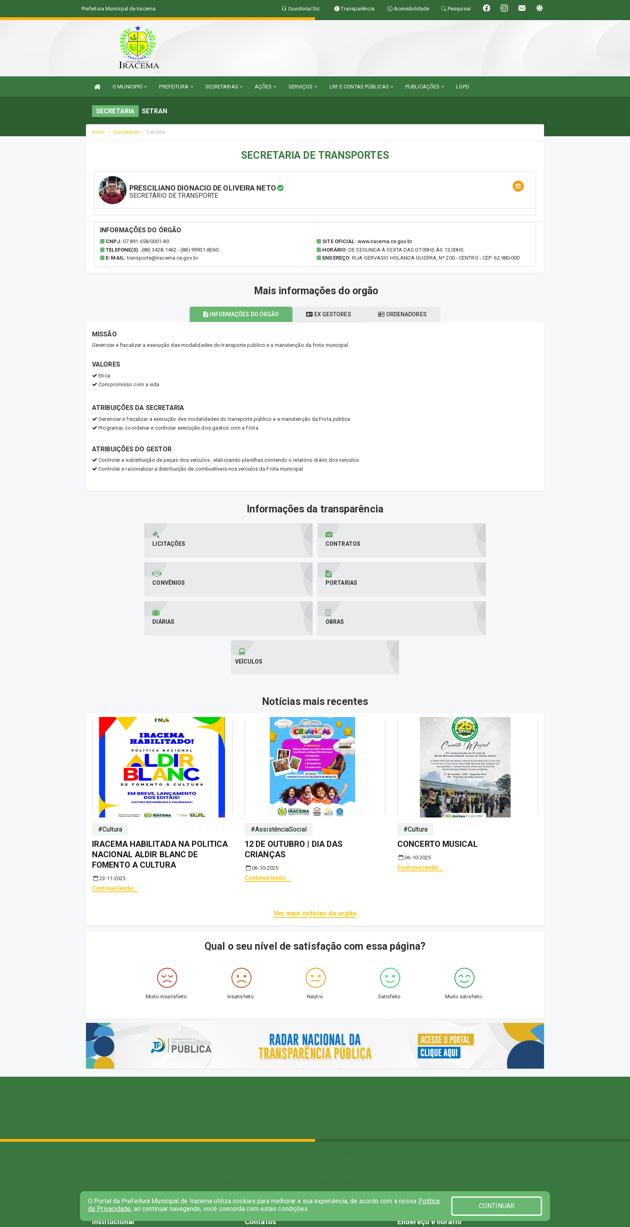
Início (98, 132)
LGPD (462, 87)
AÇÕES (265, 87)
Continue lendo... (115, 810)
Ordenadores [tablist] (409, 314)
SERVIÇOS (302, 87)
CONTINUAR (496, 1206)
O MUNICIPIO (129, 87)
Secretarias (126, 132)
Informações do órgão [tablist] (234, 314)
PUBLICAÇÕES (424, 87)
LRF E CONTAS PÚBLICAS (361, 87)
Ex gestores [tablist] (328, 314)
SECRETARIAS (224, 87)
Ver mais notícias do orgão (315, 835)
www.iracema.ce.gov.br (385, 241)
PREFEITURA (176, 87)
